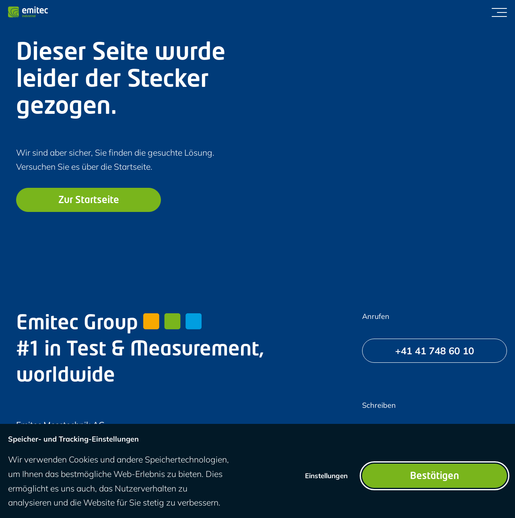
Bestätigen (434, 476)
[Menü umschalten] (499, 12)
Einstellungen (326, 475)
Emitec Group (109, 324)
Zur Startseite (88, 201)
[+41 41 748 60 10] (434, 351)
